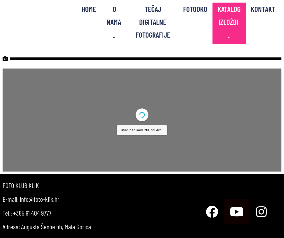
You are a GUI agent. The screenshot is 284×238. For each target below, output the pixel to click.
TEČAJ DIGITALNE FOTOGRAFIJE (153, 21)
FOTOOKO (195, 8)
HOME (89, 8)
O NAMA (114, 22)
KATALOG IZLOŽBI (229, 22)
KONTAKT (263, 8)
